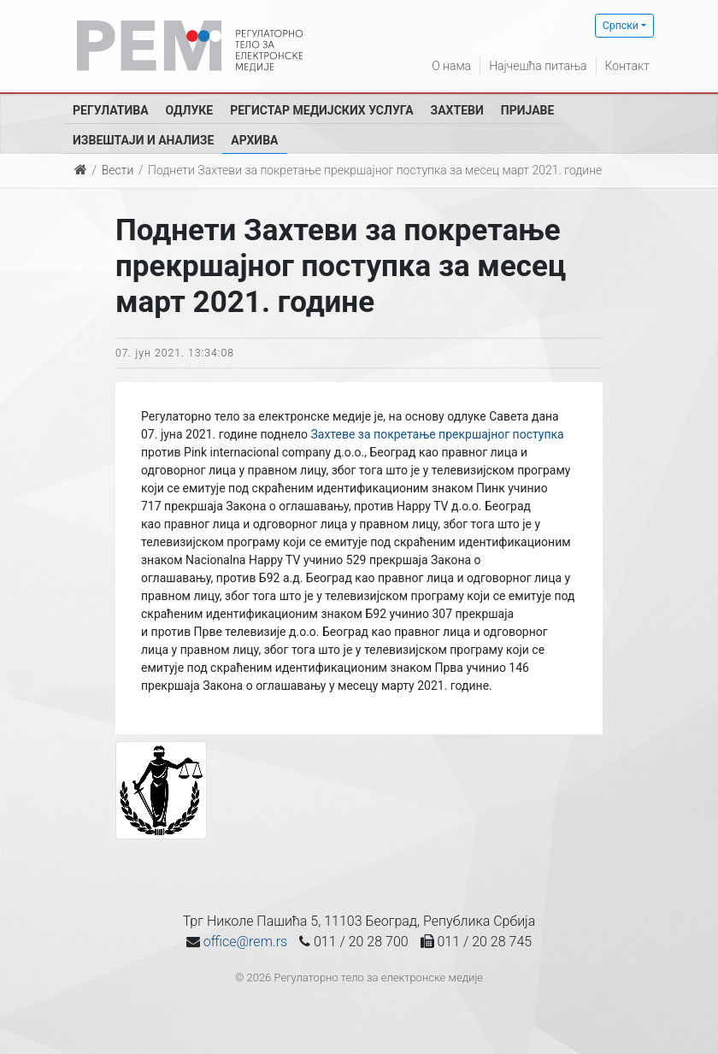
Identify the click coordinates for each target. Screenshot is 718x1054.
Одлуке (190, 110)
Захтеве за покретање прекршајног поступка (436, 434)
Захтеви (457, 110)
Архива (254, 140)
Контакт (627, 66)
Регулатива (111, 110)
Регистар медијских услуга (321, 110)
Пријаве (528, 110)
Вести (118, 170)
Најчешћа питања (537, 66)
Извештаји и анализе (143, 140)
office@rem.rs (245, 941)
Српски (621, 26)
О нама (451, 66)
